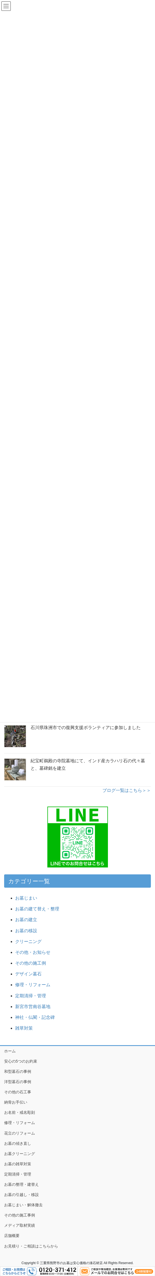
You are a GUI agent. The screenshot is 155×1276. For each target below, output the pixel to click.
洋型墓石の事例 (17, 1081)
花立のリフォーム (19, 1133)
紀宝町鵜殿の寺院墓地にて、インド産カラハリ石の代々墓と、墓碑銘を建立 (88, 764)
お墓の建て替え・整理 (37, 908)
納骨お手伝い (15, 1102)
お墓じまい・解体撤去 (23, 1205)
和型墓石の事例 (17, 1071)
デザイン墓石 (28, 974)
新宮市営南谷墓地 (32, 1006)
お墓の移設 (26, 930)
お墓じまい (26, 898)
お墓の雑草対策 (17, 1164)
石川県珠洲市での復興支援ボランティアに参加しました (86, 727)
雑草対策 (24, 1028)
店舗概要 (12, 1235)
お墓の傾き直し (17, 1143)
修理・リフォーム (32, 984)
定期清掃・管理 (30, 995)
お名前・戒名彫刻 (19, 1112)
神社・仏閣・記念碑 (37, 1017)
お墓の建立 (26, 919)
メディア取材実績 (19, 1225)
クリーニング (28, 941)
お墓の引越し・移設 (21, 1194)
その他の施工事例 (19, 1215)
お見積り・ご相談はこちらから (31, 1246)
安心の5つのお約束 (20, 1061)
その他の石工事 (17, 1092)
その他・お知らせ (32, 952)
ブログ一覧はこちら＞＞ (126, 790)
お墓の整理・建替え (21, 1184)
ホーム (10, 1051)
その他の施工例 (30, 963)
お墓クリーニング (19, 1153)
